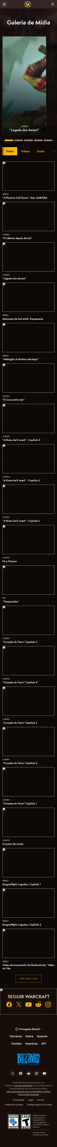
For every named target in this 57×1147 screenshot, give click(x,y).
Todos (10, 151)
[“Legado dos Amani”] (7, 140)
